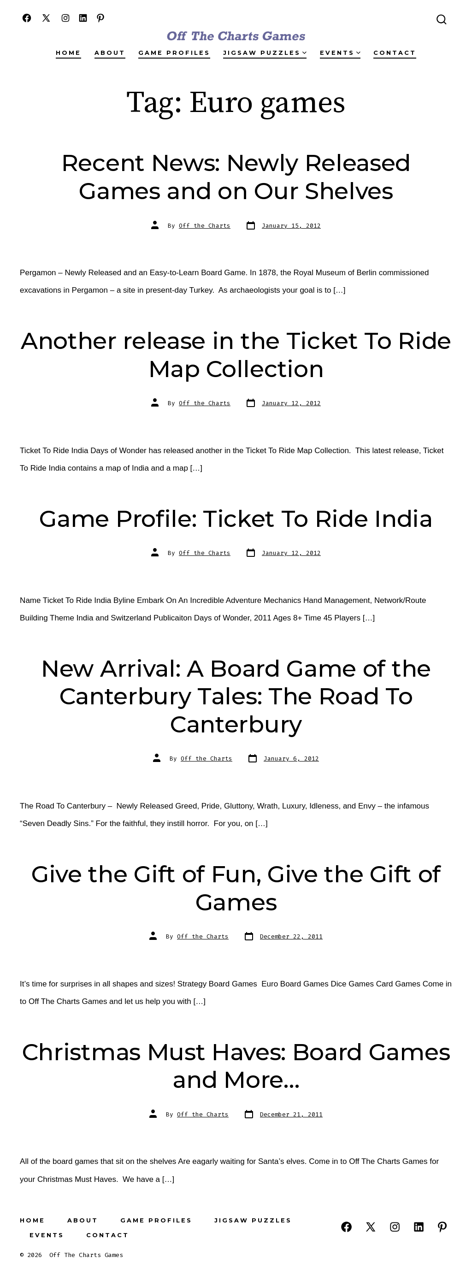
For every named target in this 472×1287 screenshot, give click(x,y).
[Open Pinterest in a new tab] (100, 18)
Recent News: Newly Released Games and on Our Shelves (236, 176)
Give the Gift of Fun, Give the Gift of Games (236, 888)
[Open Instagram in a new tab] (65, 18)
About (109, 52)
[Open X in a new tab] (46, 18)
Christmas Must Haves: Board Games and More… (236, 1066)
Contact (394, 52)
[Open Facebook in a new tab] (27, 18)
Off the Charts (204, 226)
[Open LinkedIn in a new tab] (83, 18)
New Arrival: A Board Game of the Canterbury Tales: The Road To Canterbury (236, 696)
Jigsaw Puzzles (265, 52)
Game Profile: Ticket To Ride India (235, 518)
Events (340, 52)
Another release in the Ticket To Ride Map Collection (236, 354)
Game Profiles (174, 52)
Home (68, 52)
